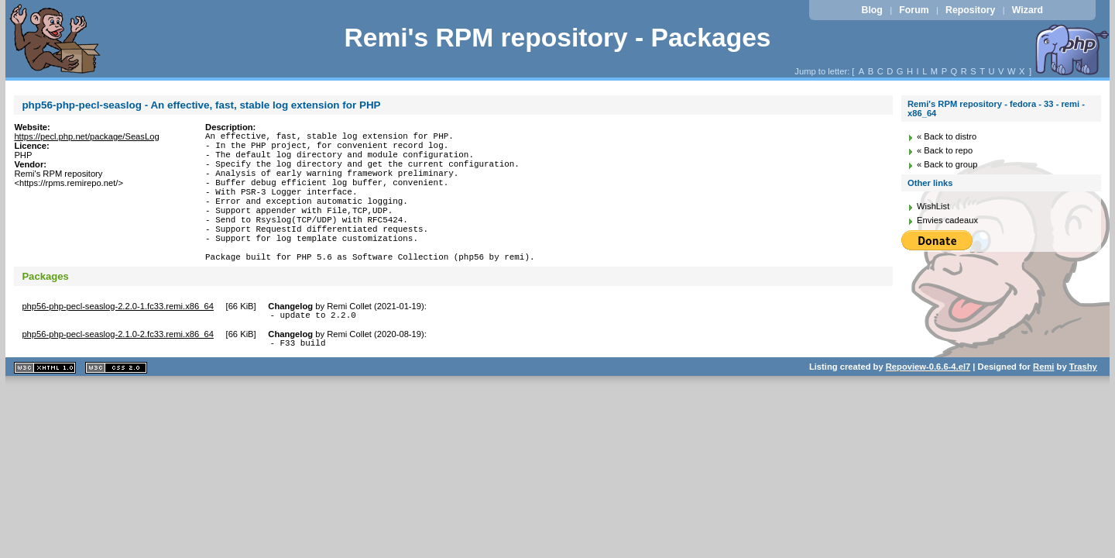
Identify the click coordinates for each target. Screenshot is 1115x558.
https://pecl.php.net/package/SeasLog (86, 136)
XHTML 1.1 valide (45, 405)
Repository (970, 10)
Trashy (1083, 403)
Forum (913, 10)
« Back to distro (946, 136)
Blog (872, 10)
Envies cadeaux (947, 220)
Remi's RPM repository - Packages (557, 37)
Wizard (1027, 10)
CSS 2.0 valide (116, 405)
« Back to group (947, 164)
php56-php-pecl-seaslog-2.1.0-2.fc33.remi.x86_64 (118, 369)
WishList (933, 206)
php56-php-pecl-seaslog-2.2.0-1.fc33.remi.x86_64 (118, 338)
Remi (1043, 403)
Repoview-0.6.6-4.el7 (928, 403)
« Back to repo (945, 150)
